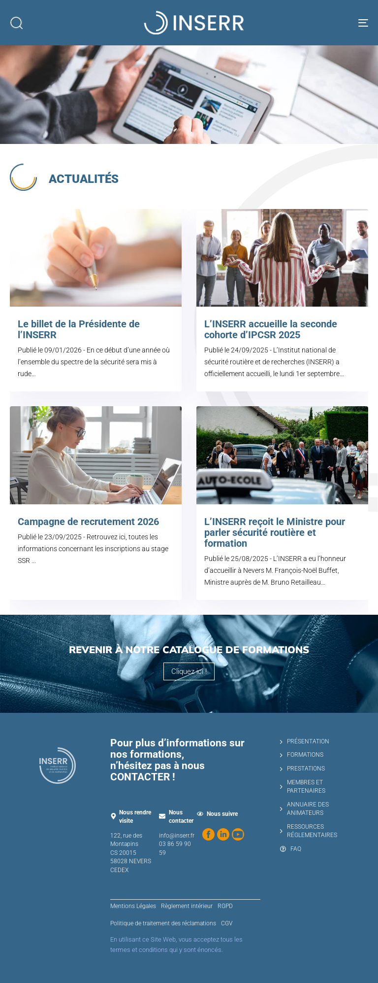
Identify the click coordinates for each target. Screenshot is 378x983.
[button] (16, 22)
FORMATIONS (301, 754)
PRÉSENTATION (304, 741)
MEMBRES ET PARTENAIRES (302, 787)
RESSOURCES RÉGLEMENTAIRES (308, 831)
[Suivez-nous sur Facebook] (208, 834)
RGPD (225, 906)
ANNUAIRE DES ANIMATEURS (304, 809)
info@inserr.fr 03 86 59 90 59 (176, 844)
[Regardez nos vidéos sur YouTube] (238, 834)
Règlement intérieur (187, 906)
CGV (226, 923)
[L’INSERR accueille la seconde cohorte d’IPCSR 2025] (255, 300)
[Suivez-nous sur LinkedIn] (223, 834)
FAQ (290, 848)
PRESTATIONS (302, 768)
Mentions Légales (133, 906)
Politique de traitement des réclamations (163, 923)
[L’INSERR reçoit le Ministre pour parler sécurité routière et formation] (255, 502)
